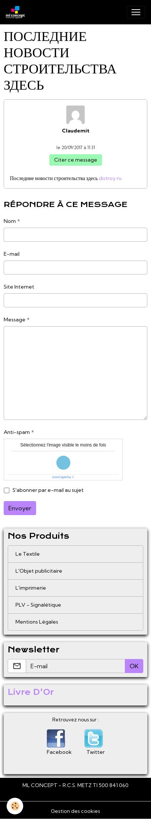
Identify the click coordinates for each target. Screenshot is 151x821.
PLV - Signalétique (38, 604)
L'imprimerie (30, 587)
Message (14, 319)
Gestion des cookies (75, 811)
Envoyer (19, 508)
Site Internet (19, 286)
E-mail (12, 254)
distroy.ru (110, 178)
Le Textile (27, 554)
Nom (10, 221)
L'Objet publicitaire (38, 571)
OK (134, 666)
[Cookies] (15, 806)
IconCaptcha (61, 477)
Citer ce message (75, 159)
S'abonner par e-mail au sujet (48, 490)
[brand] (17, 12)
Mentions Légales (36, 621)
